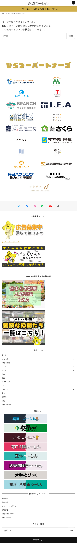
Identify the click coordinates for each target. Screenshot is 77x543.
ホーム (4, 355)
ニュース (5, 359)
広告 (3, 401)
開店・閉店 (6, 362)
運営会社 (5, 510)
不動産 (4, 397)
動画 (3, 378)
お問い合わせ (6, 404)
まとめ (4, 370)
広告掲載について (8, 513)
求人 (3, 393)
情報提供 (5, 498)
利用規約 (5, 502)
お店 (3, 374)
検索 (71, 35)
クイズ (4, 385)
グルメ (4, 366)
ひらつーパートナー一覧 (11, 242)
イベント (5, 389)
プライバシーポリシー (10, 506)
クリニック (6, 382)
